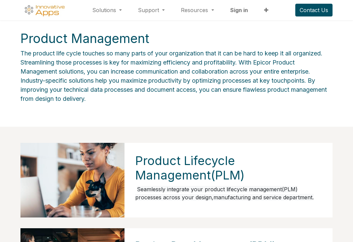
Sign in (239, 10)
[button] (266, 10)
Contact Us (314, 10)
